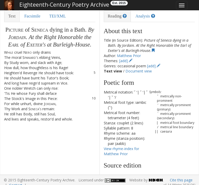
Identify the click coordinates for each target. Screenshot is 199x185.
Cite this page (181, 180)
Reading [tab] (117, 16)
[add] (125, 60)
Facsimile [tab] (32, 16)
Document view (138, 71)
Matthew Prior (129, 55)
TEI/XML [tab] (57, 16)
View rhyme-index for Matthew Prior (121, 151)
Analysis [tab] (145, 16)
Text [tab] (11, 16)
